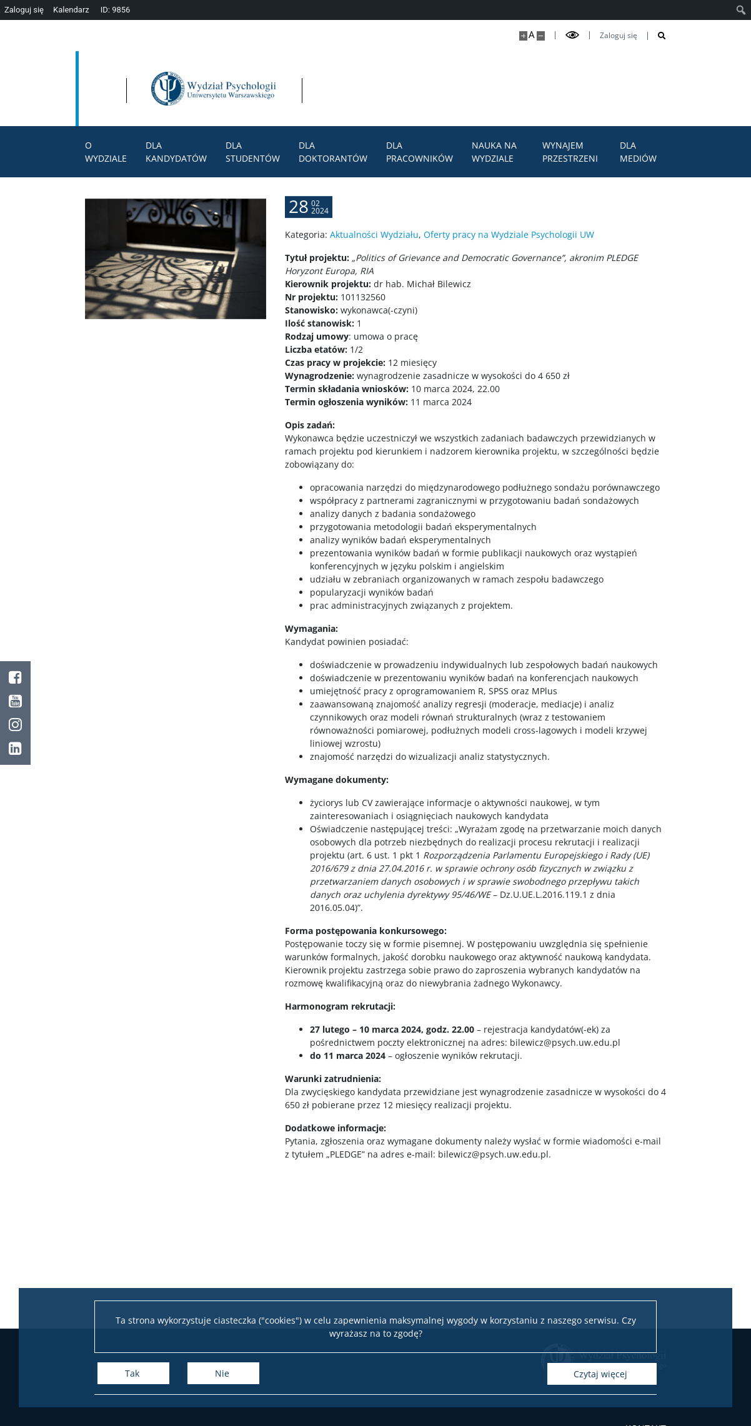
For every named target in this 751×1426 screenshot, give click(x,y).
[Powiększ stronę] (523, 36)
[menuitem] (741, 10)
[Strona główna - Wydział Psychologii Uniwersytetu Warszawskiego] (351, 89)
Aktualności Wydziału (374, 272)
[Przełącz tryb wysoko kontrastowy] (572, 35)
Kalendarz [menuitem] (71, 9)
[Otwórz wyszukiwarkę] (657, 36)
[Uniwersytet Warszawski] (169, 89)
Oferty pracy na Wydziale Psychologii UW (509, 272)
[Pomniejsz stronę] (541, 36)
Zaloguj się (618, 35)
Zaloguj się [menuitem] (24, 9)
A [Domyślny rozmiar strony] (531, 34)
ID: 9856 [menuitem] (116, 9)
